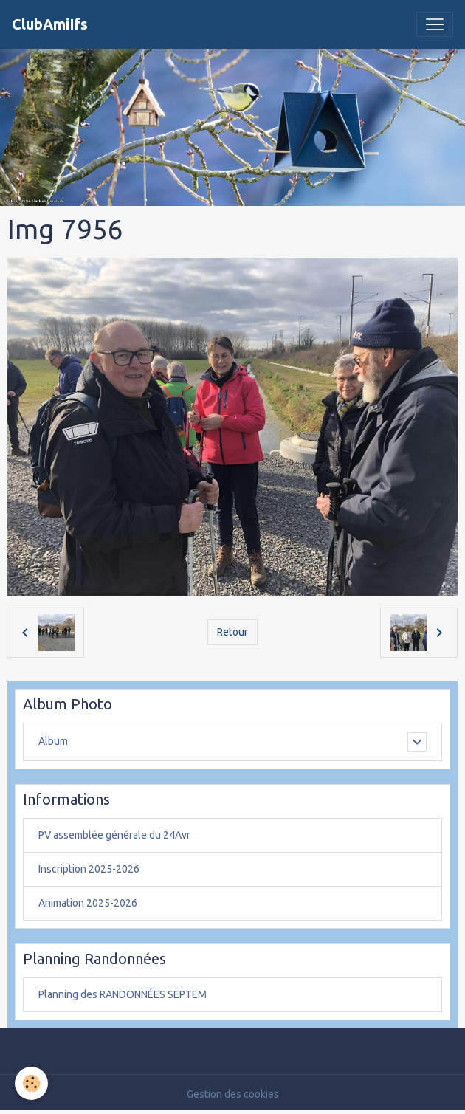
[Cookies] (31, 1083)
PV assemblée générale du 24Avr (114, 835)
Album (53, 741)
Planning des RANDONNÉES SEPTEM (122, 994)
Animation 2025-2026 (87, 903)
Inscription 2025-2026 (89, 869)
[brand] (50, 24)
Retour (232, 632)
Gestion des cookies (233, 1094)
